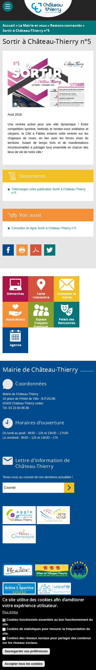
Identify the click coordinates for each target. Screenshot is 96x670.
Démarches (15, 294)
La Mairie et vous (32, 25)
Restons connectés (66, 25)
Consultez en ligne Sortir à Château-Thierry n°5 (44, 228)
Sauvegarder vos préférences (26, 653)
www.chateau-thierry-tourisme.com (19, 534)
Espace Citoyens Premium (41, 322)
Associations (15, 319)
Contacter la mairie (66, 295)
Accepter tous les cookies (23, 665)
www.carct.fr (19, 515)
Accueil (9, 25)
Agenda (15, 345)
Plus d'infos (10, 613)
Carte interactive (41, 295)
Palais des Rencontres (66, 321)
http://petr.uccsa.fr (53, 515)
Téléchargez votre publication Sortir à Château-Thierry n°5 (49, 191)
